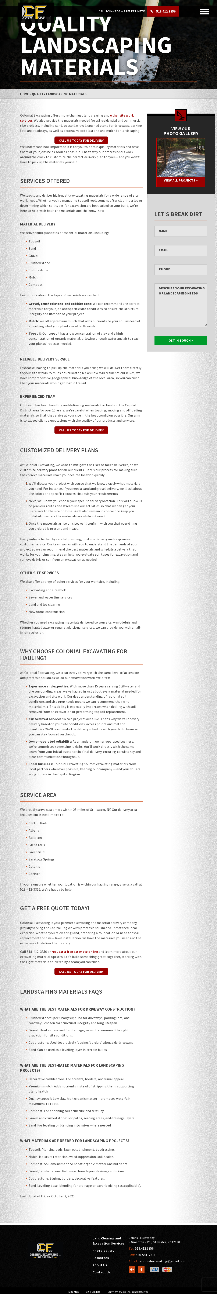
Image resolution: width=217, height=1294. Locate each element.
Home (24, 94)
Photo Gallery (104, 1250)
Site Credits (93, 1291)
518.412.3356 (165, 11)
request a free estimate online (75, 951)
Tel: (141, 1248)
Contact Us (101, 1272)
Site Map (73, 1291)
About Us (100, 1265)
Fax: (142, 1255)
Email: (157, 1261)
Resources (101, 1258)
